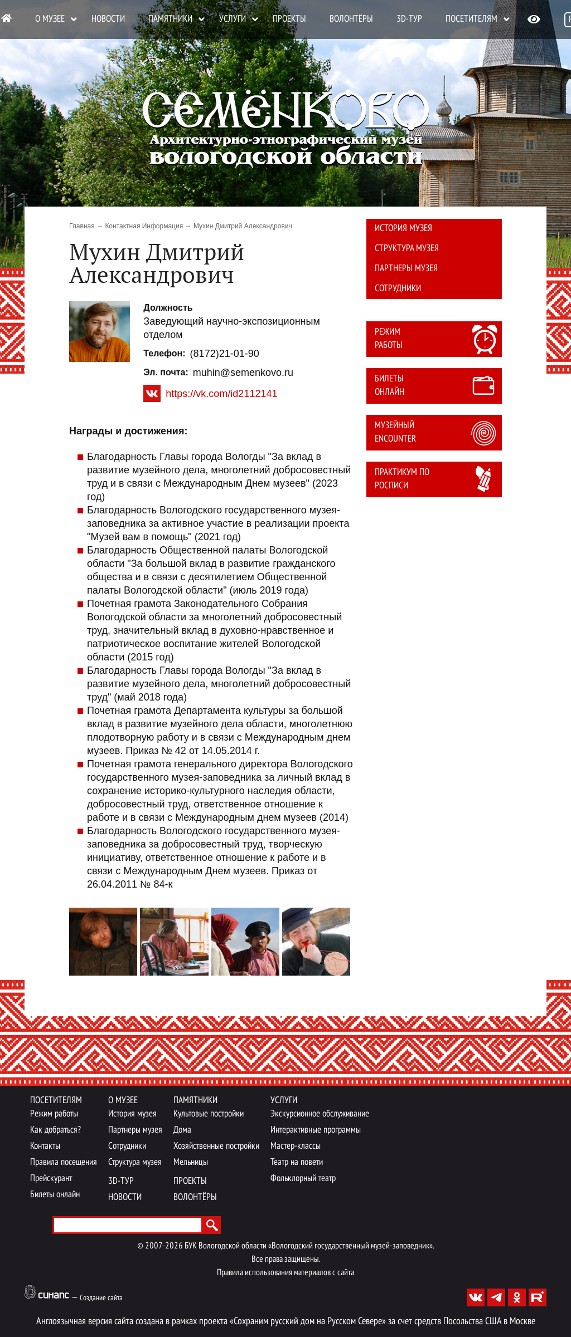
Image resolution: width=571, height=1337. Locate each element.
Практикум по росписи (402, 479)
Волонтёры (351, 19)
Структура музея (407, 248)
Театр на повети (296, 1162)
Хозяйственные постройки (216, 1146)
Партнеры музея (406, 269)
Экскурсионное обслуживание (319, 1114)
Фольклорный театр (303, 1178)
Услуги (232, 19)
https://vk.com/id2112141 (221, 393)
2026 (174, 1246)
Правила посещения (63, 1162)
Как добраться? (55, 1130)
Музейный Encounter (395, 432)
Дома (182, 1130)
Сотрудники (398, 289)
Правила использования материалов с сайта (285, 1273)
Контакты (45, 1146)
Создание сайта (101, 1298)
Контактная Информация (144, 226)
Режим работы (389, 339)
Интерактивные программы (315, 1130)
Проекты (289, 19)
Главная (82, 226)
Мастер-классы (295, 1146)
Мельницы (190, 1162)
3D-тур (409, 19)
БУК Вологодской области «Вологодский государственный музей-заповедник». (309, 1246)
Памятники (170, 19)
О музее (50, 19)
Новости (108, 19)
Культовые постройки (208, 1114)
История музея (403, 228)
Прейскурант (51, 1178)
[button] (99, 331)
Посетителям (471, 19)
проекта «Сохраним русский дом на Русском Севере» (292, 1321)
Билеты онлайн (389, 385)
